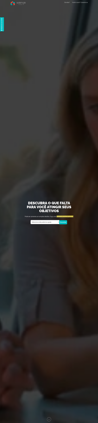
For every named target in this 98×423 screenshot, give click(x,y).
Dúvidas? (67, 3)
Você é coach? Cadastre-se (80, 3)
